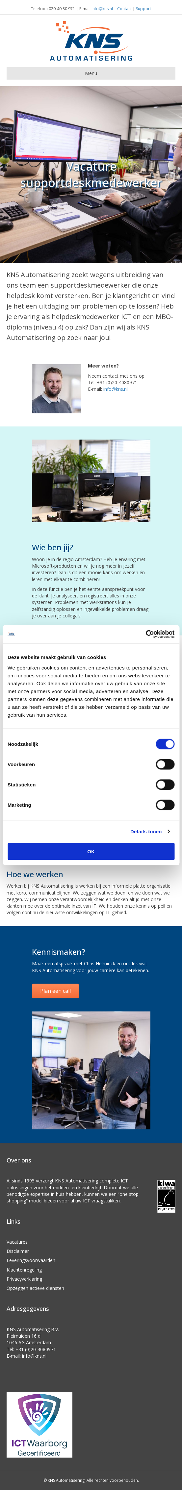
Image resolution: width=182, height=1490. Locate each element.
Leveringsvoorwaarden (31, 1260)
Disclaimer (18, 1251)
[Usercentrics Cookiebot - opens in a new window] (145, 634)
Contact (124, 8)
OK (91, 851)
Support (143, 8)
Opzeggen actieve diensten (35, 1288)
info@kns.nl (102, 8)
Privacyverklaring (24, 1279)
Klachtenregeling (24, 1270)
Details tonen (146, 831)
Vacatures (17, 1242)
